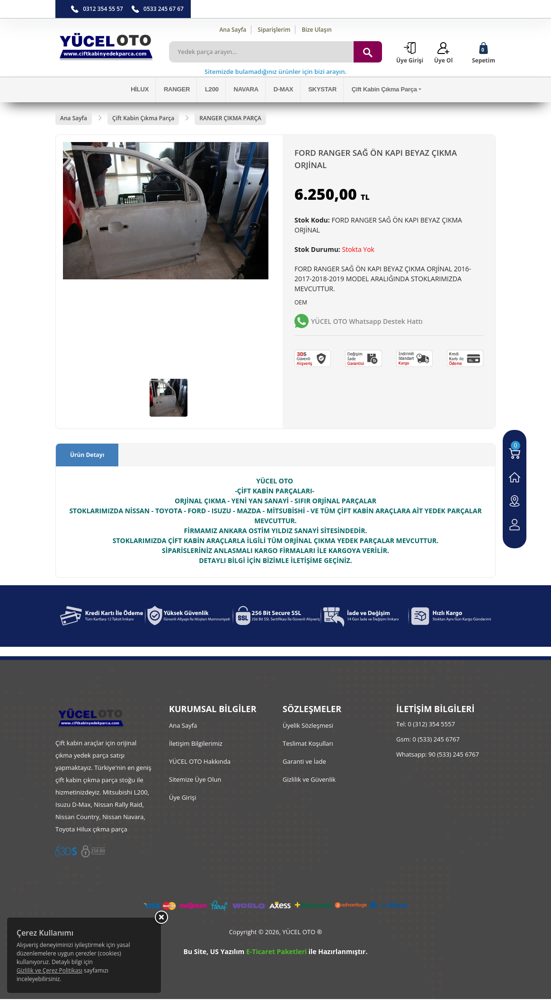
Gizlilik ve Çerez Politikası (49, 970)
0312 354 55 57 (103, 9)
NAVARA (246, 90)
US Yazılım (227, 952)
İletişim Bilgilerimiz (195, 744)
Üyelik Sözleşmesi (308, 726)
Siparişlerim (274, 30)
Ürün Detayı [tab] (87, 456)
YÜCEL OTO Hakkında (200, 762)
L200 (214, 90)
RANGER (181, 90)
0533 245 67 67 (163, 9)
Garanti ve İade (304, 762)
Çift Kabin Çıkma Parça (380, 90)
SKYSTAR (320, 90)
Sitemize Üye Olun (195, 780)
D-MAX (282, 90)
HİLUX (145, 90)
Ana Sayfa (232, 30)
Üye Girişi (182, 798)
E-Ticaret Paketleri (276, 952)
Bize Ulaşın (317, 30)
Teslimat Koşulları (308, 744)
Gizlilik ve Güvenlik (309, 780)
